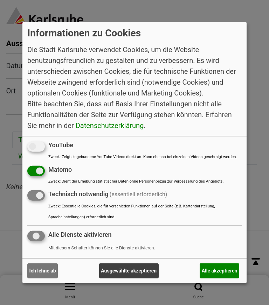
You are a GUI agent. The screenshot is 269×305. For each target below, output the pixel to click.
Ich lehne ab (42, 271)
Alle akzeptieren (219, 271)
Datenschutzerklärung (110, 125)
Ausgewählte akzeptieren (129, 271)
